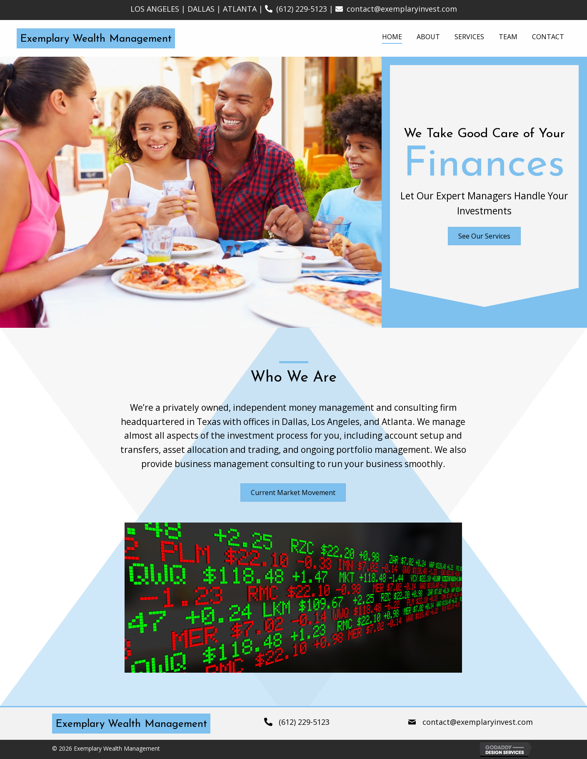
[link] (392, 37)
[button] (484, 236)
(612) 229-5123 (301, 9)
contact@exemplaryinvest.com (402, 9)
